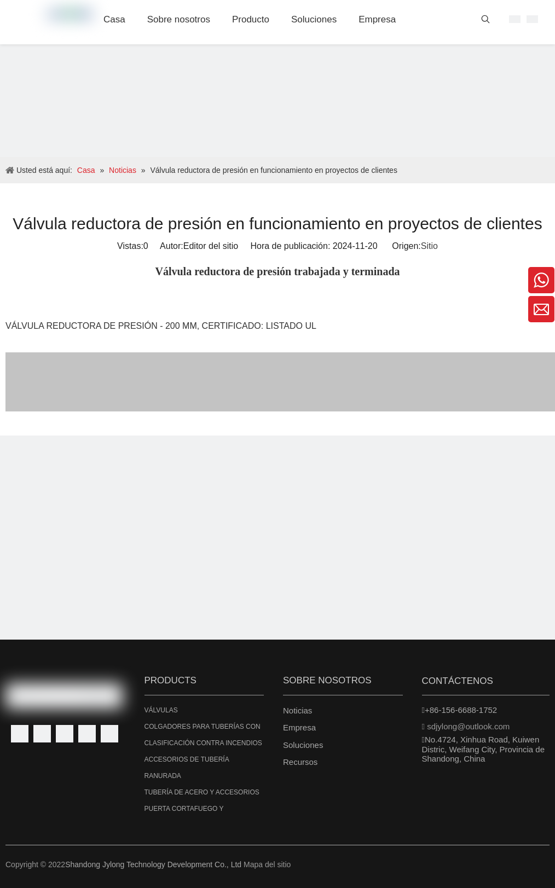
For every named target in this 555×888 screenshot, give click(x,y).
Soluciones (303, 745)
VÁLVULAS (161, 710)
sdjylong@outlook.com (468, 726)
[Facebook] (19, 733)
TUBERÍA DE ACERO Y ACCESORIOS (201, 792)
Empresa (299, 727)
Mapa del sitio (267, 864)
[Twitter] (64, 733)
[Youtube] (87, 733)
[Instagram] (109, 733)
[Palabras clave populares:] (485, 21)
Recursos (300, 762)
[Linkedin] (42, 733)
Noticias (297, 710)
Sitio (429, 246)
